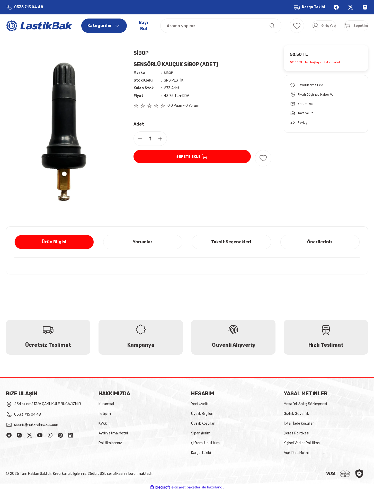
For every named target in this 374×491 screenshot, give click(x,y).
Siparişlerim (200, 433)
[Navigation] (104, 26)
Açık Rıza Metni (296, 453)
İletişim (105, 414)
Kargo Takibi (201, 453)
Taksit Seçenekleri (231, 241)
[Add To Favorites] (263, 158)
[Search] (206, 26)
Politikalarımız (110, 443)
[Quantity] (150, 138)
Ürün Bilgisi (54, 241)
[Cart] (349, 26)
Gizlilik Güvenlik (296, 414)
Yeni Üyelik (200, 404)
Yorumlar (143, 241)
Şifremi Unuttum (205, 443)
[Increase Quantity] (162, 138)
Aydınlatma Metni (113, 433)
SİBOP (141, 53)
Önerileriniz (320, 241)
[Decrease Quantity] (138, 138)
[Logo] (39, 25)
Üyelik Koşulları (203, 423)
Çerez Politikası (296, 433)
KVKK (103, 423)
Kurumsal (106, 404)
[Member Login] (302, 26)
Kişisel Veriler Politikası (302, 443)
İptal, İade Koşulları (299, 423)
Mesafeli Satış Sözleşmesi (305, 404)
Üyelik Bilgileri (202, 414)
